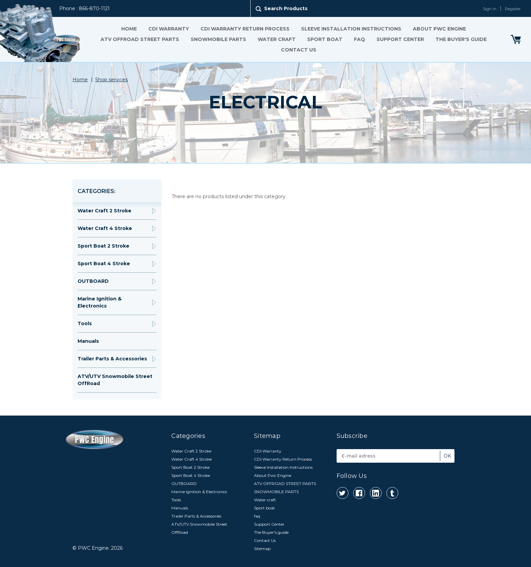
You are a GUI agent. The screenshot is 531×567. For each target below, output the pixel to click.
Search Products (285, 8)
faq (359, 39)
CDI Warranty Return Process (245, 29)
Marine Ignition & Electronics (100, 302)
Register (513, 8)
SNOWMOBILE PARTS (218, 39)
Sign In (489, 8)
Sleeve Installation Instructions (351, 29)
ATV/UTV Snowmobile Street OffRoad (115, 379)
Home (129, 29)
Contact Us (298, 50)
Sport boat (324, 39)
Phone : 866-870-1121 (84, 8)
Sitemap (262, 548)
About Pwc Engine (439, 29)
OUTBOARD (93, 281)
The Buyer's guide (461, 39)
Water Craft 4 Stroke (105, 228)
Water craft (277, 39)
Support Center (400, 39)
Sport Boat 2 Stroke (103, 246)
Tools (85, 323)
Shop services (111, 80)
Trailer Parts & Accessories (112, 359)
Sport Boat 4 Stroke (104, 263)
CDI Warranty (168, 29)
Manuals (88, 341)
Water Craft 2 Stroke (104, 211)
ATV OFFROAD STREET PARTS (140, 39)
